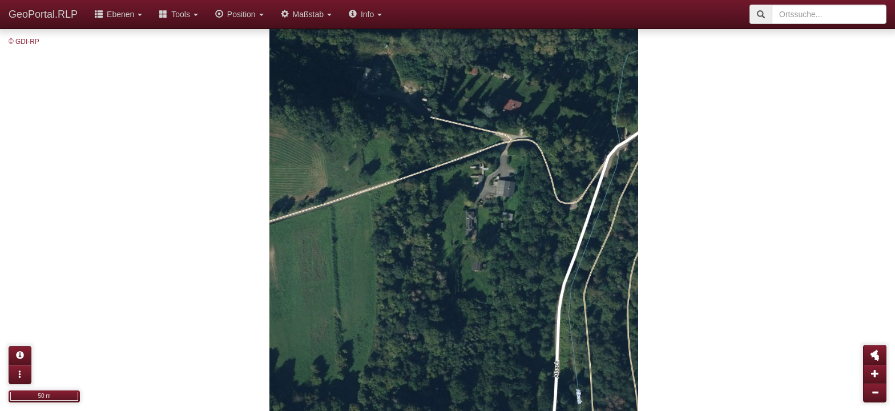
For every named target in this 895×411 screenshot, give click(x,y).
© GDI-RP (24, 42)
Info (365, 14)
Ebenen (118, 14)
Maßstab (306, 14)
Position (239, 14)
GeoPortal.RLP (43, 14)
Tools (178, 14)
